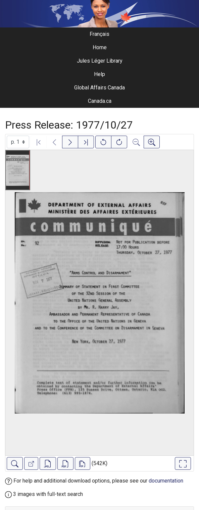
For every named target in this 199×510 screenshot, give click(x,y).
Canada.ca (99, 101)
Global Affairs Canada (99, 87)
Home (100, 47)
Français (99, 34)
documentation (166, 481)
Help (99, 74)
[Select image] (18, 142)
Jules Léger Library (99, 61)
